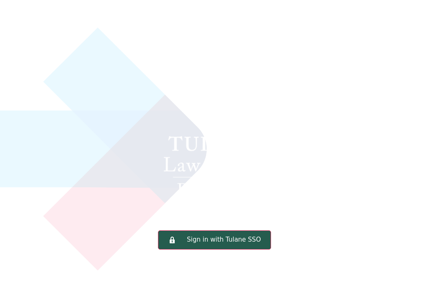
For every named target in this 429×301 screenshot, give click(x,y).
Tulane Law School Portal (214, 127)
